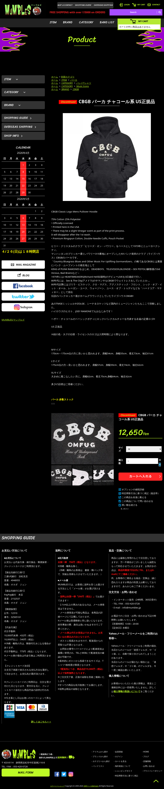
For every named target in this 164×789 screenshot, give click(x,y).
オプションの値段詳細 (133, 489)
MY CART (138, 4)
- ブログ (145, 756)
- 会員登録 (118, 751)
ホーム (54, 76)
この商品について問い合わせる (137, 501)
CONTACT (154, 4)
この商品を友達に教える (134, 497)
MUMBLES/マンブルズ (13, 319)
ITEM (53, 22)
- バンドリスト (97, 766)
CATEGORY (86, 22)
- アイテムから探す (99, 751)
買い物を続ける (129, 504)
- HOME (145, 751)
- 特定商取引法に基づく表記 (126, 775)
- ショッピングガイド (123, 771)
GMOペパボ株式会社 (90, 786)
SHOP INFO (11, 135)
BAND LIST (107, 22)
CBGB (75, 89)
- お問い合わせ (148, 766)
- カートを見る (120, 761)
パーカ (73, 79)
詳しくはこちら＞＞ (41, 721)
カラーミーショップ (57, 786)
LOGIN (124, 4)
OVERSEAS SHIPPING (103, 5)
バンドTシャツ (83, 83)
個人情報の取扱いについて (127, 691)
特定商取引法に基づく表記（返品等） (141, 493)
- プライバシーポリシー (152, 771)
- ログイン (118, 756)
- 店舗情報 (146, 761)
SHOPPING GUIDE (83, 5)
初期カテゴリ (67, 76)
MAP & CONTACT (65, 5)
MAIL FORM (25, 772)
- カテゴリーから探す (100, 761)
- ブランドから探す (99, 756)
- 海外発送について (122, 766)
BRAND (67, 22)
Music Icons (82, 86)
